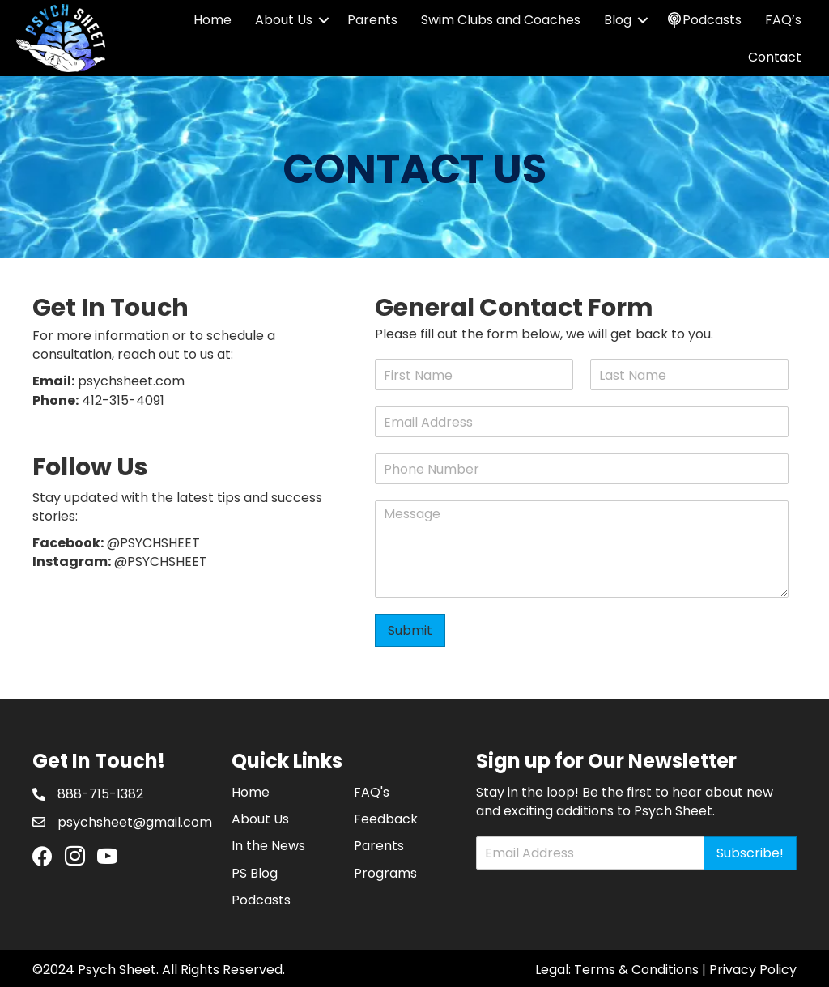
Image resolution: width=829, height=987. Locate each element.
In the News (268, 845)
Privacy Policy (753, 969)
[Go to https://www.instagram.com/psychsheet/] (75, 858)
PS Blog (255, 873)
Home (212, 20)
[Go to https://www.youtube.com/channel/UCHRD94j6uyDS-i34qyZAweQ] (107, 858)
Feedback (386, 819)
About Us (283, 20)
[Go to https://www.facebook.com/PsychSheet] (42, 857)
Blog (617, 20)
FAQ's (371, 792)
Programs (385, 873)
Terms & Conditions (636, 969)
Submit (410, 630)
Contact (774, 57)
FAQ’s (783, 20)
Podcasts (261, 900)
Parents (372, 20)
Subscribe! (750, 853)
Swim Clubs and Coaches (500, 20)
